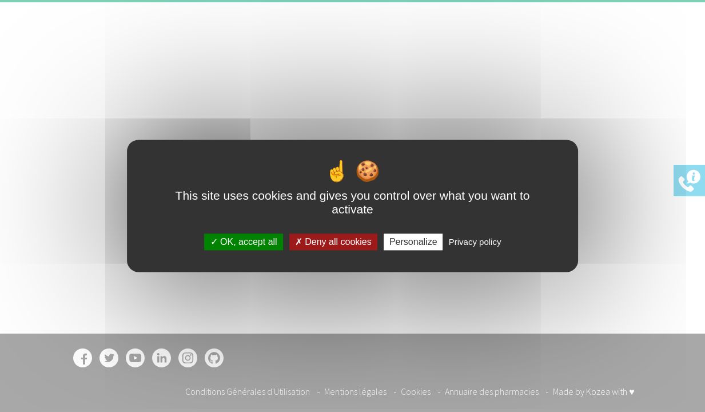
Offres (502, 42)
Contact (542, 42)
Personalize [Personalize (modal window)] (413, 242)
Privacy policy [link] (475, 242)
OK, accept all (243, 242)
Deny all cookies (333, 242)
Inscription (599, 42)
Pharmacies (453, 42)
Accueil (352, 42)
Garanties (397, 42)
